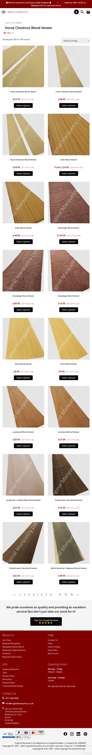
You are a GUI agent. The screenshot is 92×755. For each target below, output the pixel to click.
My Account (53, 653)
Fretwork (6, 653)
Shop (13, 23)
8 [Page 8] (50, 594)
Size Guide (52, 650)
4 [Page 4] (33, 594)
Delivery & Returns (10, 669)
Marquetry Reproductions (14, 650)
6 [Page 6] (41, 594)
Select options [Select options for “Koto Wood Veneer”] (23, 377)
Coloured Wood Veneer (12, 686)
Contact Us (53, 640)
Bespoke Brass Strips (12, 657)
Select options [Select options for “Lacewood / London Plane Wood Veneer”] (23, 514)
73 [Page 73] (71, 594)
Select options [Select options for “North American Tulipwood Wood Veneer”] (68, 582)
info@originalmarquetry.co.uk (19, 703)
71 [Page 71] (60, 594)
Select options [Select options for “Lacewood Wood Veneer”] (23, 445)
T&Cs (4, 672)
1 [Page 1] (19, 594)
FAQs (50, 643)
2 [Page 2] (24, 594)
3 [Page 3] (29, 594)
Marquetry (7, 679)
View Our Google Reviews (46, 621)
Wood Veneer (8, 682)
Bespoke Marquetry (11, 643)
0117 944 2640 (12, 698)
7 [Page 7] (46, 594)
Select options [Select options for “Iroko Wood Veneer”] (68, 173)
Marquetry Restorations (13, 646)
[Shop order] (75, 41)
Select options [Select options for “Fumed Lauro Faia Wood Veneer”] (68, 514)
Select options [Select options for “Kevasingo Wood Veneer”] (68, 241)
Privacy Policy (8, 676)
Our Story (6, 640)
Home (7, 23)
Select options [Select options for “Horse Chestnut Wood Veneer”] (23, 105)
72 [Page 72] (66, 594)
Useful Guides (54, 646)
